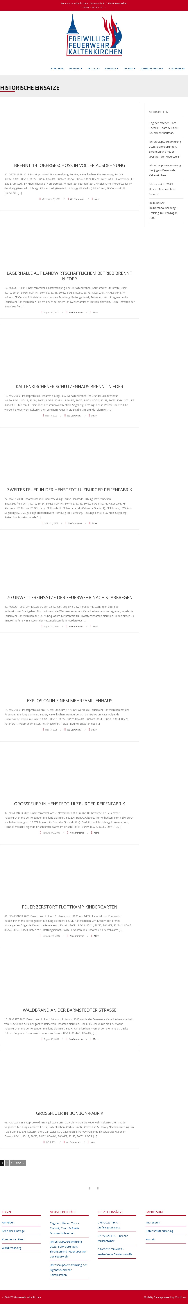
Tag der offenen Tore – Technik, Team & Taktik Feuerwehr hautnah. (164, 128)
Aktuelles (94, 68)
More (97, 199)
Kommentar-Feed (13, 1239)
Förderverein (177, 68)
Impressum (153, 1222)
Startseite (57, 68)
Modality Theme (152, 1297)
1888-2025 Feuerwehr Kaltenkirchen (22, 1297)
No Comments (77, 199)
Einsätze (111, 68)
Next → (20, 1163)
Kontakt (150, 1239)
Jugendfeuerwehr (152, 68)
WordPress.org (11, 1248)
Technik (129, 68)
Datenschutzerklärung (159, 1231)
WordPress (180, 1297)
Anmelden (8, 1222)
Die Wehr (75, 68)
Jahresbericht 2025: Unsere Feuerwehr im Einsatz (162, 189)
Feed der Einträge (13, 1231)
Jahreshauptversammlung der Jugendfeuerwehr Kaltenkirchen (165, 170)
